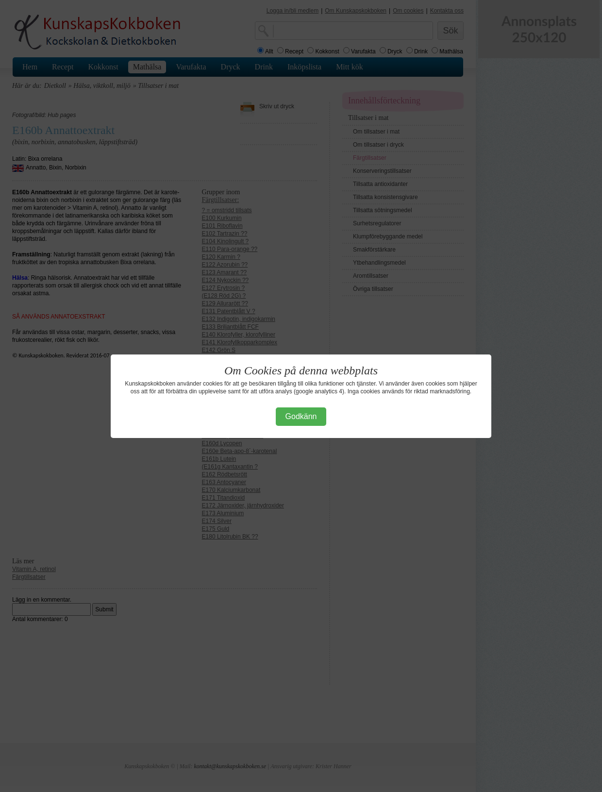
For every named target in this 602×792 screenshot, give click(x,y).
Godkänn (301, 416)
